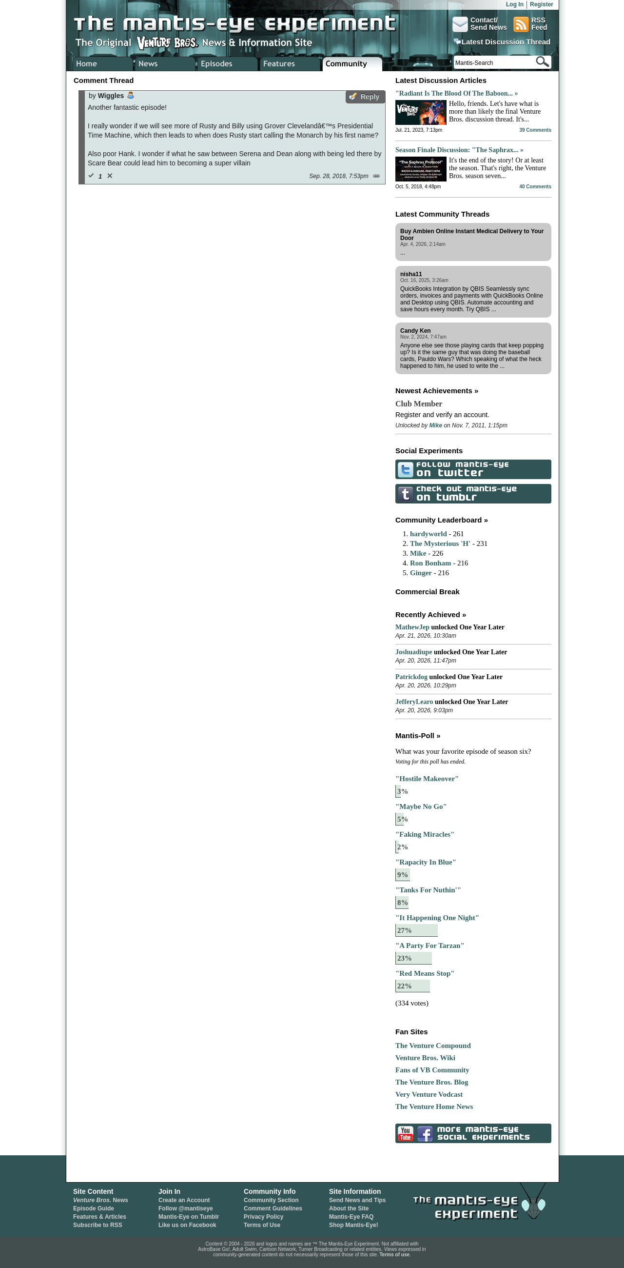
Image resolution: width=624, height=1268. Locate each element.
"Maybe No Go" (421, 806)
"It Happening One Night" (437, 918)
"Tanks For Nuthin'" (428, 890)
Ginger (421, 573)
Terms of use (395, 1254)
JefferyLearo (414, 701)
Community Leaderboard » (441, 520)
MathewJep (412, 627)
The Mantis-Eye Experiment (244, 24)
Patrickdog (411, 677)
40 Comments (535, 186)
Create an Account (184, 1200)
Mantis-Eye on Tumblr (188, 1216)
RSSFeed (530, 24)
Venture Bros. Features (290, 64)
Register (541, 4)
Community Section (271, 1200)
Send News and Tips (357, 1200)
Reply (370, 97)
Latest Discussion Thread (506, 42)
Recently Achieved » (430, 614)
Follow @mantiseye (185, 1208)
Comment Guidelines (273, 1208)
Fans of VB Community (432, 1070)
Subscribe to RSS (97, 1225)
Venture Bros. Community (352, 64)
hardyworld (428, 534)
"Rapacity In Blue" (425, 862)
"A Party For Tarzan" (430, 945)
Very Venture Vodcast (429, 1094)
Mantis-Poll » (418, 735)
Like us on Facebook (187, 1225)
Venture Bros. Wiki (425, 1058)
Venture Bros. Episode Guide (227, 64)
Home (103, 64)
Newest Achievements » (436, 390)
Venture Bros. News (165, 64)
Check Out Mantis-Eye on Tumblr (404, 493)
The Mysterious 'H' (440, 543)
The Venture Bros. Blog (431, 1082)
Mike (435, 425)
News (100, 1200)
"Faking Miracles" (424, 834)
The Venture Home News (434, 1106)
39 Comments (535, 130)
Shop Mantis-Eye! (353, 1225)
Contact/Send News (479, 24)
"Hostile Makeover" (427, 779)
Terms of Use (262, 1225)
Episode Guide (93, 1208)
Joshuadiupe (413, 652)
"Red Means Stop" (425, 973)
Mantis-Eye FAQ (351, 1216)
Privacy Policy (263, 1216)
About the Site (349, 1208)
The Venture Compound (433, 1045)
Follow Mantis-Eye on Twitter (404, 469)
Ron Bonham (430, 563)
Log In (515, 4)
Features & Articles (99, 1216)
